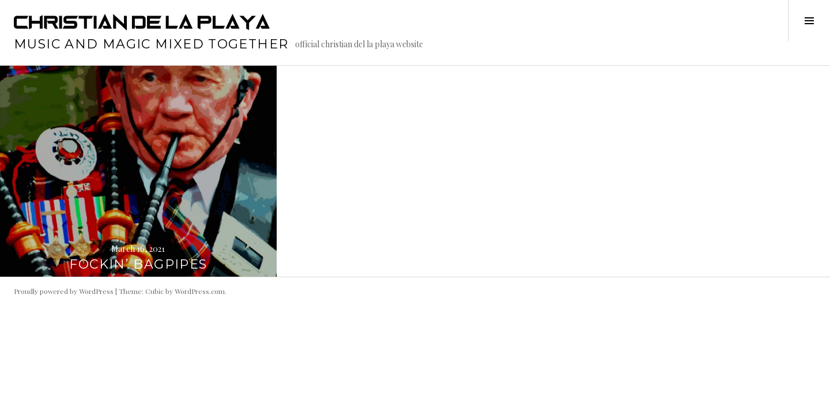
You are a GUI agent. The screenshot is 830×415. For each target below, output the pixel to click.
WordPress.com (200, 291)
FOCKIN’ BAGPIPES (138, 264)
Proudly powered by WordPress (64, 291)
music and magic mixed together (151, 44)
